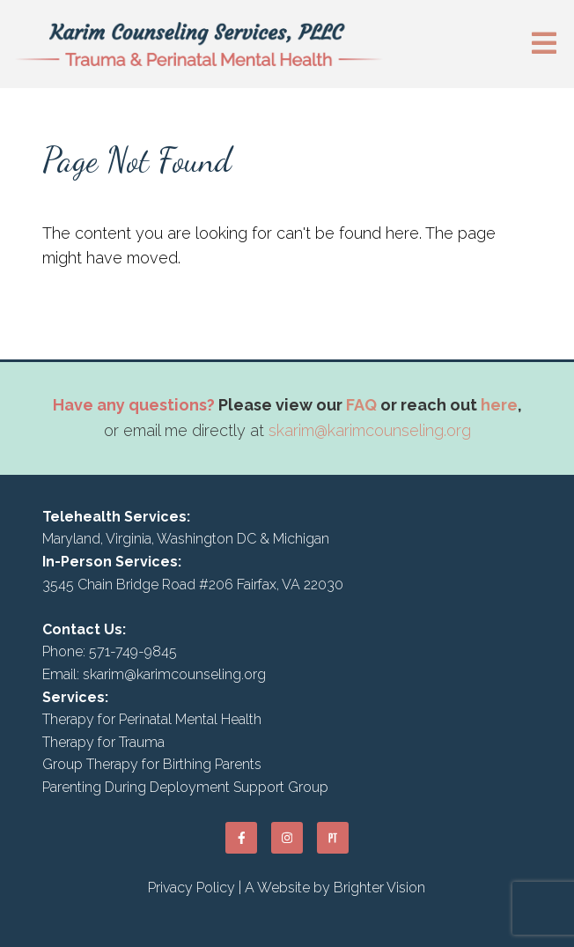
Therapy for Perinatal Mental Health (151, 719)
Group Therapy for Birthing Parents (151, 764)
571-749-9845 (133, 651)
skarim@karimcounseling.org (370, 430)
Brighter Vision (379, 887)
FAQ (361, 405)
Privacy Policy (191, 887)
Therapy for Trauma (103, 742)
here (499, 405)
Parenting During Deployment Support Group (185, 787)
